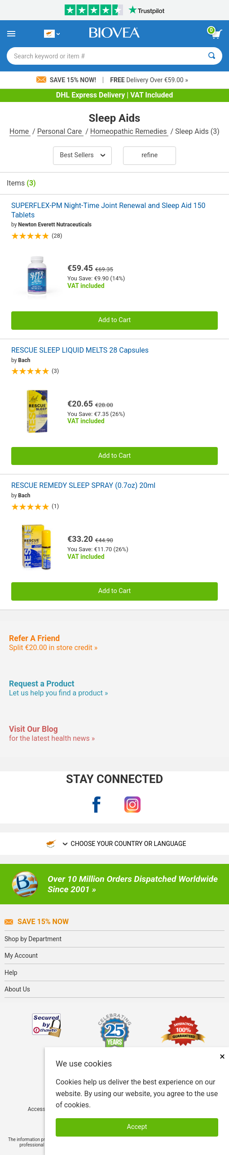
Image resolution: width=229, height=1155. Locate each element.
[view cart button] (217, 34)
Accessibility (43, 1109)
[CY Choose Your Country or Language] (52, 33)
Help (11, 972)
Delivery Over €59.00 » (149, 80)
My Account (21, 955)
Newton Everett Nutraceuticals (55, 224)
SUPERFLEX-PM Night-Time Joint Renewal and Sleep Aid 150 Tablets (108, 210)
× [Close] (222, 1056)
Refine (149, 155)
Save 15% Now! (66, 80)
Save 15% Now (36, 921)
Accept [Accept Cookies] (137, 1127)
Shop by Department (33, 939)
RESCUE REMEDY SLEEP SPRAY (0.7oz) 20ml (83, 485)
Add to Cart (114, 320)
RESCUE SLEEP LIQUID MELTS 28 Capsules (80, 350)
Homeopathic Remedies (129, 131)
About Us (17, 989)
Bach (24, 360)
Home (20, 131)
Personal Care (60, 131)
